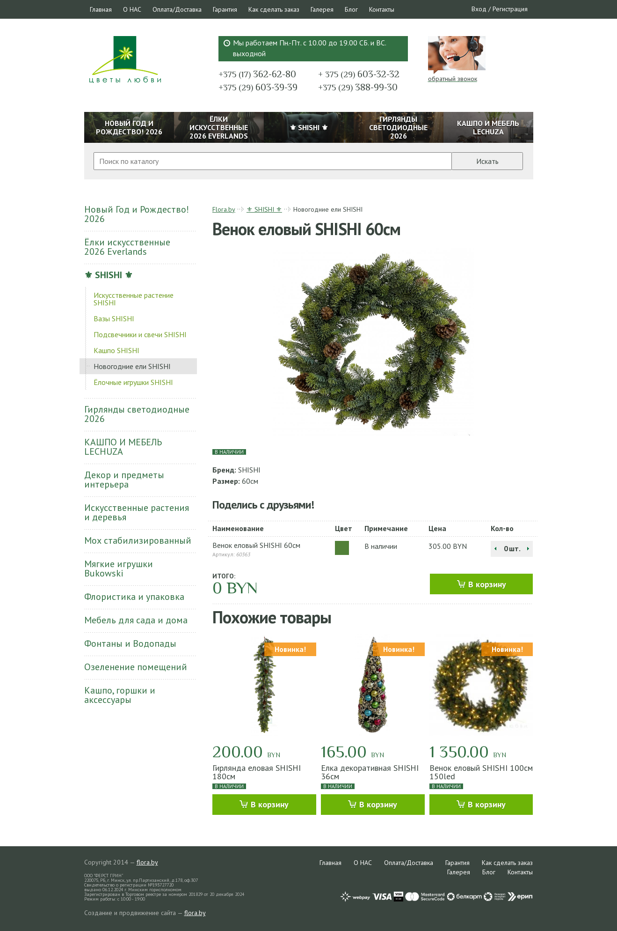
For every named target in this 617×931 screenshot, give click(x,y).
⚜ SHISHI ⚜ (108, 275)
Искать (487, 161)
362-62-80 (257, 74)
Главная (101, 9)
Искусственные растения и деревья (136, 512)
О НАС (132, 9)
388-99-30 (358, 87)
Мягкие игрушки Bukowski (118, 568)
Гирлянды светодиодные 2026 (136, 414)
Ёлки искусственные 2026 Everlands (127, 247)
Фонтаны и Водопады (130, 643)
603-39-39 (258, 87)
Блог (351, 9)
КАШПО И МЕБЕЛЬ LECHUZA (123, 447)
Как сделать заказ (273, 9)
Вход (479, 9)
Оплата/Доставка (177, 9)
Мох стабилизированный (137, 540)
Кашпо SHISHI (116, 350)
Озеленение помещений (135, 667)
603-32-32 (358, 74)
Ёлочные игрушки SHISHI (133, 382)
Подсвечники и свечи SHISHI (140, 334)
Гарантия (225, 9)
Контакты (381, 9)
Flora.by (223, 209)
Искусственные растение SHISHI (134, 298)
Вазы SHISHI (114, 318)
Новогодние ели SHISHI (132, 366)
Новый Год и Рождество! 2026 (136, 214)
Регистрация (510, 9)
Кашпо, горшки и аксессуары (119, 695)
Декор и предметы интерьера (124, 479)
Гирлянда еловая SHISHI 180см (256, 772)
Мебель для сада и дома (136, 620)
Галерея (322, 9)
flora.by (147, 862)
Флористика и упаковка (134, 597)
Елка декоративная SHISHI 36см (370, 772)
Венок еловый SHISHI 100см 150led (481, 772)
